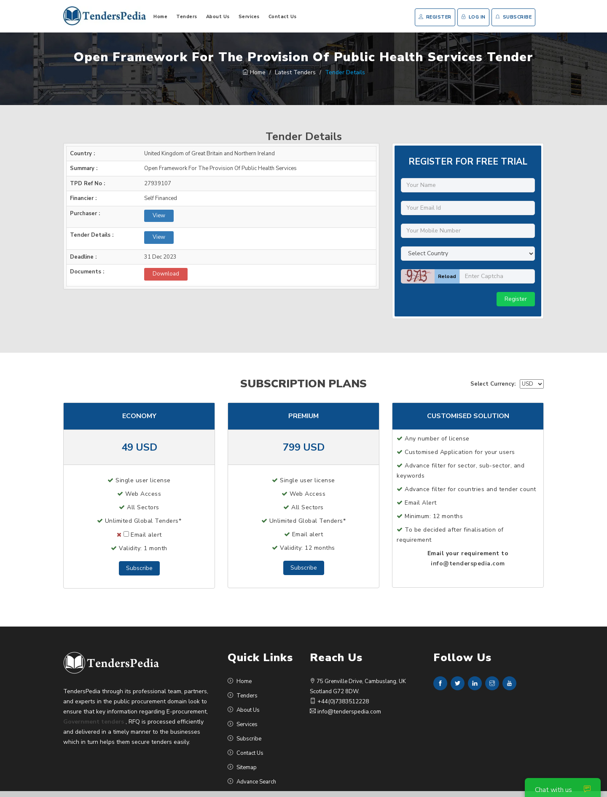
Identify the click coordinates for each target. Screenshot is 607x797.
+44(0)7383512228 (339, 701)
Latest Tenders (295, 72)
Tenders (186, 17)
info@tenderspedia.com (468, 563)
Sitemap (242, 767)
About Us (218, 17)
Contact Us (283, 17)
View (159, 215)
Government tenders (93, 722)
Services (249, 17)
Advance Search (252, 782)
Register (435, 17)
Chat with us (563, 789)
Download (166, 274)
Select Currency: (493, 384)
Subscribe (513, 17)
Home (160, 17)
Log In (473, 17)
